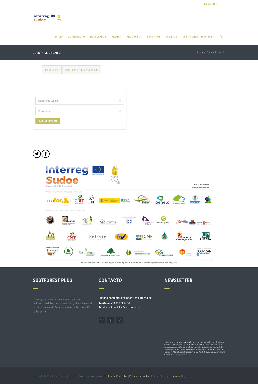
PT (217, 3)
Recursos (154, 33)
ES (205, 3)
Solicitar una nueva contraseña (82, 66)
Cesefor (176, 373)
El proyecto (76, 33)
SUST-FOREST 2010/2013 (198, 33)
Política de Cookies (140, 373)
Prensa (116, 33)
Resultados (98, 33)
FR (213, 3)
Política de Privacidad (115, 373)
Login (185, 373)
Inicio (59, 33)
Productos (134, 33)
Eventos (171, 33)
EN (209, 3)
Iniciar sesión (52, 66)
